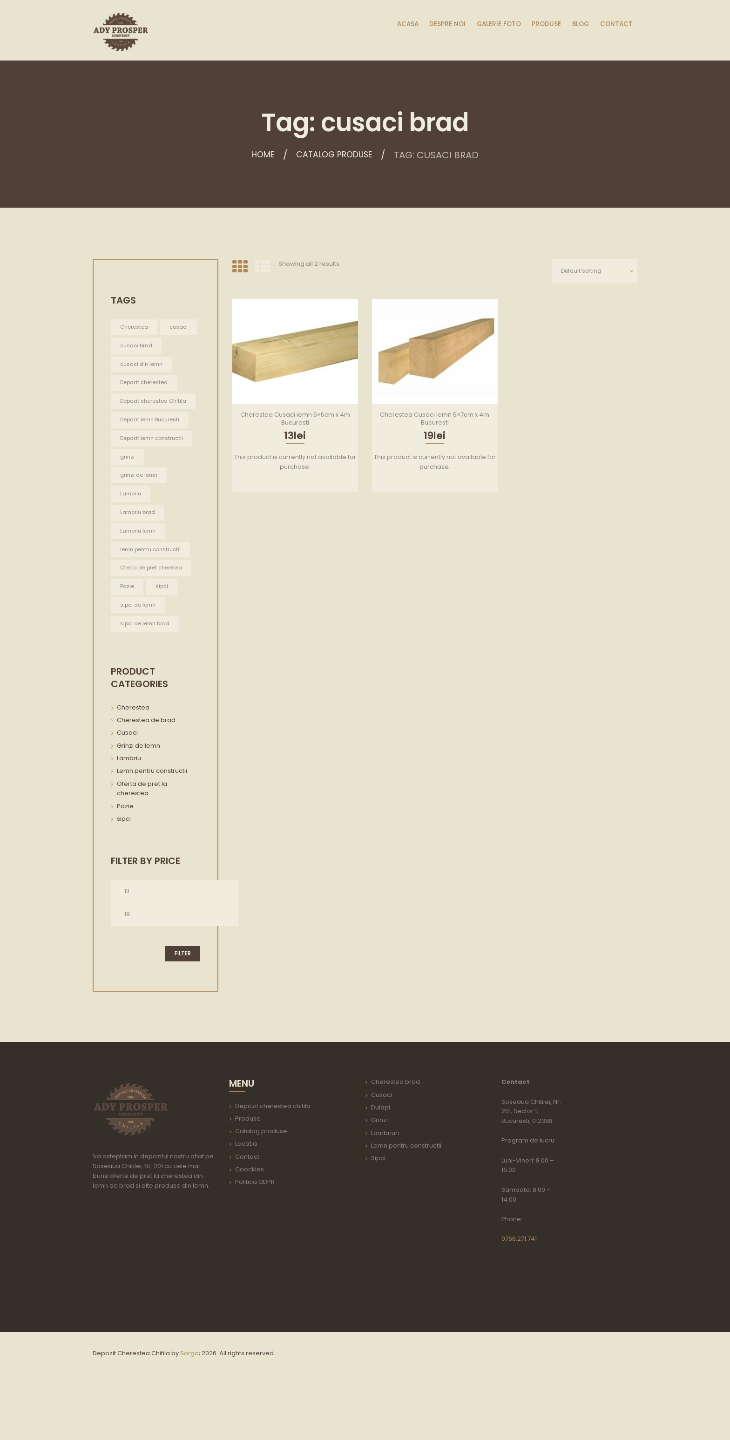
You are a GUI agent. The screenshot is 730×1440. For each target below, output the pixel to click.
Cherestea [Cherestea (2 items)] (134, 327)
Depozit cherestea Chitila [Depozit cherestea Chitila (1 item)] (145, 425)
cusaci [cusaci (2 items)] (130, 346)
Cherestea (133, 749)
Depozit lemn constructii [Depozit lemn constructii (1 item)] (138, 472)
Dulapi (380, 1152)
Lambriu (129, 800)
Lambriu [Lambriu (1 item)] (131, 534)
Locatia (246, 1188)
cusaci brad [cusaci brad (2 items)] (137, 365)
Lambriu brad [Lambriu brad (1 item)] (139, 553)
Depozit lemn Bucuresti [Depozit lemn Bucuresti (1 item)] (152, 449)
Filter (182, 998)
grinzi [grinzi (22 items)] (127, 496)
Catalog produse (336, 155)
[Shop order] (592, 271)
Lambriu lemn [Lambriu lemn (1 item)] (139, 572)
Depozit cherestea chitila (273, 1150)
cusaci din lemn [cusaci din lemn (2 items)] (143, 383)
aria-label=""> (154, 1301)
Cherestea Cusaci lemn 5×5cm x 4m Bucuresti (295, 419)
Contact (247, 1201)
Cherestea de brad (146, 762)
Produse (248, 1163)
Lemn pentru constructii (152, 813)
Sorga (189, 1398)
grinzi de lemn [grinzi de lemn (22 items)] (140, 515)
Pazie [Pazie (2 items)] (127, 628)
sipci (124, 861)
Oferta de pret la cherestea (142, 831)
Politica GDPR (255, 1227)
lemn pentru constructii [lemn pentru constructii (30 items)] (153, 591)
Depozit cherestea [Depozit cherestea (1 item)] (145, 402)
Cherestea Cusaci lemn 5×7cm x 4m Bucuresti (434, 419)
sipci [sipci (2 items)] (162, 628)
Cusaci (127, 775)
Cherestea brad (395, 1126)
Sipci (378, 1203)
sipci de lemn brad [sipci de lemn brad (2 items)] (147, 665)
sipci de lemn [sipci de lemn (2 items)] (139, 647)
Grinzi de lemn (138, 788)
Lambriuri (385, 1177)
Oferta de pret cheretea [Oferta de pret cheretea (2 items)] (152, 609)
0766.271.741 (519, 1283)
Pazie (125, 848)
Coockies (249, 1214)
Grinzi (379, 1165)
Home (257, 155)
